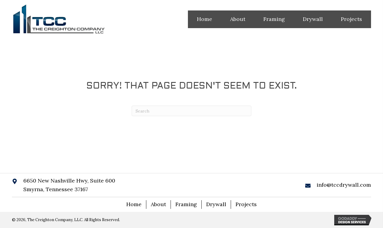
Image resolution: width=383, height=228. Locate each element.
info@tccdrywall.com (344, 184)
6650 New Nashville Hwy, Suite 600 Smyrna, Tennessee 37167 (69, 185)
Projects (246, 204)
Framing (186, 204)
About (158, 204)
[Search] (191, 111)
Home (134, 204)
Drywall (216, 204)
